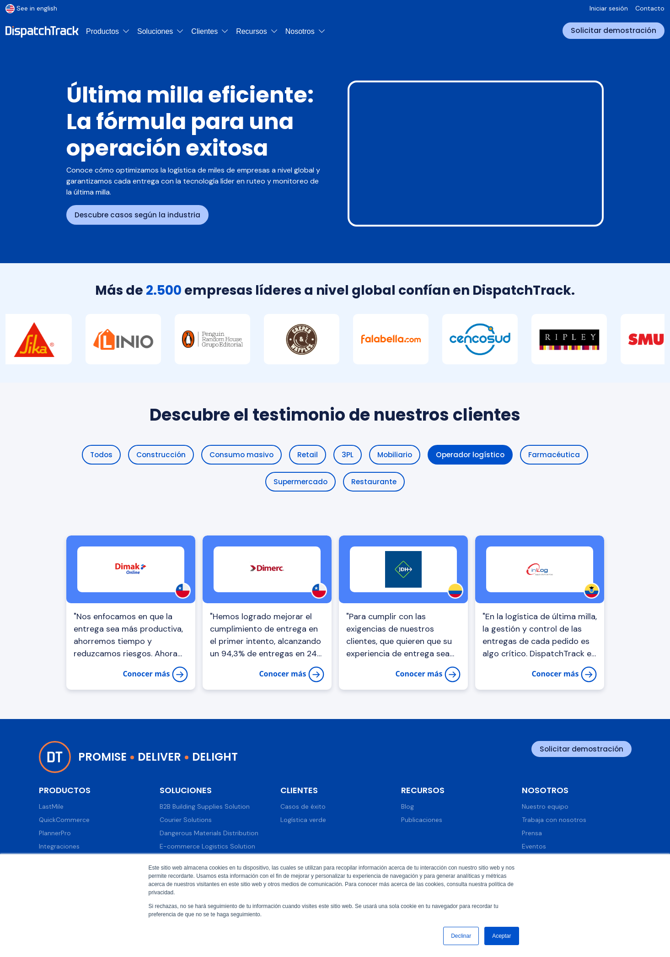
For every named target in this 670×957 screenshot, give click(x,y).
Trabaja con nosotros (554, 820)
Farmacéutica (559, 454)
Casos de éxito (303, 807)
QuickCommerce (64, 820)
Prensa (532, 834)
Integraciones (59, 847)
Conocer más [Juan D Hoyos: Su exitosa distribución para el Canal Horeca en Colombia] (427, 675)
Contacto (650, 8)
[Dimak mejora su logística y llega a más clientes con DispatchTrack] (130, 570)
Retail (307, 454)
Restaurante (375, 482)
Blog (407, 807)
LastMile (51, 807)
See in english (31, 8)
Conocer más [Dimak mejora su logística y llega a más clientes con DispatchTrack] (155, 675)
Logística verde (303, 820)
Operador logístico (473, 454)
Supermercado (300, 482)
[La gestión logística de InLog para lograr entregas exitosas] (539, 570)
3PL (348, 454)
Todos (97, 454)
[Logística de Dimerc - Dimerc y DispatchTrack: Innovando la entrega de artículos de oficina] (267, 570)
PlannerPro (55, 834)
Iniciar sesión (609, 8)
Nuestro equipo (545, 807)
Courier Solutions (186, 820)
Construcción (158, 454)
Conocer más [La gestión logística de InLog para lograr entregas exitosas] (563, 675)
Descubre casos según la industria (139, 215)
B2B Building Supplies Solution (205, 807)
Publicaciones (421, 820)
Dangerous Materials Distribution (209, 834)
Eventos (534, 847)
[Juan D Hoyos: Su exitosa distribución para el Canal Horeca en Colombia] (403, 570)
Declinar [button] (461, 936)
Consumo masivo (240, 454)
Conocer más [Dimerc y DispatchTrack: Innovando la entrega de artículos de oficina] (291, 675)
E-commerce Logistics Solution (207, 847)
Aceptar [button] (501, 936)
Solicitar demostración (613, 30)
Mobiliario (396, 454)
